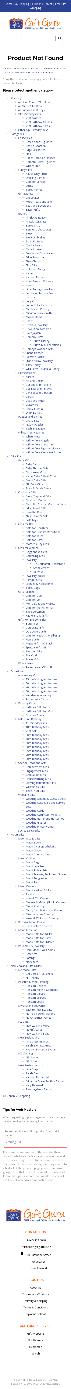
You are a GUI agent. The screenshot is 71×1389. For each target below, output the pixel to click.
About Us (35, 1287)
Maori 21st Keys (36, 906)
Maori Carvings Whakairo (41, 846)
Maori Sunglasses (36, 878)
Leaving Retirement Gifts (41, 783)
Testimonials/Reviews (35, 1294)
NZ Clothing (25, 1053)
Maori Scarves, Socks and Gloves (46, 874)
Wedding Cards (35, 810)
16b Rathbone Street (38, 1255)
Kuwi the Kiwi (34, 512)
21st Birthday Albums (39, 122)
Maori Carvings (27, 886)
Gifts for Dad (34, 595)
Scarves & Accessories (39, 584)
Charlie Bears (34, 245)
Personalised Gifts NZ (39, 667)
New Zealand (35, 1268)
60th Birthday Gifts (37, 747)
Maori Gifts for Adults (39, 934)
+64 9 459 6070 (36, 1240)
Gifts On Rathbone (37, 1379)
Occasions (17, 671)
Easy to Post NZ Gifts (39, 1009)
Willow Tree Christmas (39, 444)
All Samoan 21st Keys (31, 110)
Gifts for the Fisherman (40, 607)
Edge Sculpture (35, 257)
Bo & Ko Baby (34, 241)
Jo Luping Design (36, 269)
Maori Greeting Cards (39, 854)
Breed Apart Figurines (39, 142)
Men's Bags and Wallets (40, 603)
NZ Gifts (23, 1021)
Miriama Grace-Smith (39, 313)
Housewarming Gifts (38, 779)
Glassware (32, 404)
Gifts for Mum (34, 536)
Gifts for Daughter (37, 528)
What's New (25, 663)
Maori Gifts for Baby (38, 938)
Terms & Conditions (35, 1307)
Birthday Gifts (26, 703)
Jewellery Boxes (35, 576)
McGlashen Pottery (37, 309)
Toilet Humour (35, 189)
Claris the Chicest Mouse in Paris (46, 504)
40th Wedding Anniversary (42, 687)
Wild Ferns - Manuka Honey (42, 369)
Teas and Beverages (38, 205)
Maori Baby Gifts (36, 480)
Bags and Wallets (36, 552)
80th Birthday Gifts (37, 759)
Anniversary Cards (37, 699)
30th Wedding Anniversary (42, 683)
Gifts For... (35, 68)
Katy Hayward (34, 1085)
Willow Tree (33, 166)
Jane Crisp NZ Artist (38, 1041)
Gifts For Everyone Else (32, 619)
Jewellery (31, 560)
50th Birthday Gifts (37, 743)
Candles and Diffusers (39, 392)
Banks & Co (33, 225)
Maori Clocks (34, 850)
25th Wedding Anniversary (42, 679)
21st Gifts (31, 731)
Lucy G (30, 301)
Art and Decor (34, 381)
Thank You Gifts (35, 790)
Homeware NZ (27, 373)
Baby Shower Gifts (37, 468)
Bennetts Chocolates (38, 229)
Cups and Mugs (35, 400)
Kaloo (29, 273)
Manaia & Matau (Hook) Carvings (46, 902)
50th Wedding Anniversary (42, 691)
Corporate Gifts (35, 627)
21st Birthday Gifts (29, 114)
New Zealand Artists (30, 1065)
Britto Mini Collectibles (47, 345)
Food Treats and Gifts (39, 201)
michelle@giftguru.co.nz (36, 1247)
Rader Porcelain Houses (40, 158)
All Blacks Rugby (36, 217)
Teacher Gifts (34, 651)
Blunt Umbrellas (35, 237)
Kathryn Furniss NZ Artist (41, 1049)
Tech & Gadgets (36, 428)
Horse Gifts (33, 639)
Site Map (53, 1379)
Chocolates (33, 197)
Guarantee (35, 1347)
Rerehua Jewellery (37, 325)
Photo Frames (34, 408)
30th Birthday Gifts (37, 735)
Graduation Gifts (36, 775)
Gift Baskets (25, 193)
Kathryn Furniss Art (37, 1077)
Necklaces (32, 962)
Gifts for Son (33, 599)
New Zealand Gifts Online (26, 966)
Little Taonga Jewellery (40, 289)
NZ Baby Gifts (34, 484)
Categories (17, 134)
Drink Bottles (34, 412)
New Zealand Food (37, 1025)
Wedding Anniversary (38, 695)
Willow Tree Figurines (31, 432)
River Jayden (33, 333)
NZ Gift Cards (34, 1029)
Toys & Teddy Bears (38, 488)
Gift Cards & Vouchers (39, 974)
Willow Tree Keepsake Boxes (43, 452)
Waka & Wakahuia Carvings (42, 918)
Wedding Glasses (36, 822)
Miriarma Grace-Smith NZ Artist (45, 1081)
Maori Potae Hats (37, 870)
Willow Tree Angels (37, 440)
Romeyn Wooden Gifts (40, 349)
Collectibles (25, 138)
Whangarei (35, 1261)
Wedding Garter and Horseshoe (45, 818)
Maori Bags (33, 862)
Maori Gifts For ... (28, 930)
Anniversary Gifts (28, 675)
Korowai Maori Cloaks (31, 922)
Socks (29, 185)
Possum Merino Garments (42, 990)
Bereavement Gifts (37, 767)
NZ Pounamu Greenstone (49, 564)
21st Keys (17, 98)
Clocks (30, 396)
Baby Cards (33, 464)
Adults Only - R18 (36, 174)
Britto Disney (41, 341)
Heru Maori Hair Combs (40, 950)
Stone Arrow (41, 568)
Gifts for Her (25, 524)
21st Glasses (33, 118)
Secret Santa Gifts (29, 830)
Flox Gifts (31, 265)
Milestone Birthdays (30, 719)
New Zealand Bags (37, 1033)
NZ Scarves (33, 1057)
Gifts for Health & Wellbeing (43, 635)
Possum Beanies (36, 986)
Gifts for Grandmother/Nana (43, 532)
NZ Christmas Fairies (38, 1017)
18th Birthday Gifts (37, 727)
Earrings (31, 958)
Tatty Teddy (33, 365)
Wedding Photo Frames (40, 826)
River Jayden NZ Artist (39, 1089)
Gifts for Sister (34, 540)
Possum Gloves (35, 994)
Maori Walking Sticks (38, 890)
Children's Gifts (51, 68)
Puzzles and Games (30, 416)
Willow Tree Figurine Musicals (44, 448)
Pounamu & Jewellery (31, 946)
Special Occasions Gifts (32, 763)
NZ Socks (31, 1061)
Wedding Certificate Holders (43, 814)
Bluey (29, 233)
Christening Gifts (36, 472)
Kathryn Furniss (35, 277)
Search (35, 1353)
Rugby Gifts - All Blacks (40, 643)
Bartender (32, 623)
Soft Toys (32, 520)
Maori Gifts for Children (40, 942)
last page (37, 1156)
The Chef (31, 655)
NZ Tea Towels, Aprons (40, 1013)
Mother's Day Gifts (37, 544)
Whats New (33, 436)
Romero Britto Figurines (40, 162)
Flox (28, 154)
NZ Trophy (32, 978)
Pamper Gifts (34, 580)
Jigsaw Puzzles (35, 424)
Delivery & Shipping (35, 1301)
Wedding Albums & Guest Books (46, 798)
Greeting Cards (35, 715)
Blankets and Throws (39, 388)
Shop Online (20, 68)
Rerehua (38, 572)
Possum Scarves (36, 997)
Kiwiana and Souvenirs (32, 1005)
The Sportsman (35, 611)
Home (8, 68)
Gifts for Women (28, 548)
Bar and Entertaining (38, 384)
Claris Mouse (34, 249)
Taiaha (30, 894)
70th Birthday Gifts (37, 755)
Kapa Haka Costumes (39, 926)
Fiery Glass (32, 261)
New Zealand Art (28, 1037)
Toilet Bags (33, 587)
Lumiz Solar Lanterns (39, 305)
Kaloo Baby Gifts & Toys (41, 476)
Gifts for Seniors (36, 181)
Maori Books (34, 842)
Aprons (30, 377)
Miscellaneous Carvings (40, 914)
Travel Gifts (33, 659)
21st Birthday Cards (38, 126)
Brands (22, 213)
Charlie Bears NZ (36, 146)
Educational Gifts (36, 508)
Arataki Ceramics (36, 221)
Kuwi (29, 285)
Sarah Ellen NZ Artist (38, 1045)
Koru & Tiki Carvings (38, 898)
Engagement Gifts (37, 771)
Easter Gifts (33, 209)
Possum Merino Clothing (33, 982)
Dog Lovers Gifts (36, 631)
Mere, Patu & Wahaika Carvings (45, 910)
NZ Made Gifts (27, 970)
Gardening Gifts (35, 556)
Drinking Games (35, 178)
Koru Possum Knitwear (40, 281)
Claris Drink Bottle (43, 72)
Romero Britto (35, 337)
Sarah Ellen (32, 1073)
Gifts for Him (26, 591)
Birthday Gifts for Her (39, 707)
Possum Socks (35, 1001)
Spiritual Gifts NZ (36, 647)
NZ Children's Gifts (37, 516)
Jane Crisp (32, 1069)
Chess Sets (32, 420)
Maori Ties (32, 882)
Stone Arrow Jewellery (39, 361)
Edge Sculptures (35, 150)
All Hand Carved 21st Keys (34, 102)
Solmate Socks (35, 357)
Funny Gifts (25, 170)
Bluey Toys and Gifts (38, 496)
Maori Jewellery (35, 866)
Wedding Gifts (26, 794)
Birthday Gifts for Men (39, 711)
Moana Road (34, 317)
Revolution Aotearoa (38, 329)
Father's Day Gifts (37, 615)
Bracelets (31, 954)
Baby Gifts (24, 460)
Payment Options (35, 1314)
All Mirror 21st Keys (30, 106)
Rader (29, 321)
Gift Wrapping (35, 1333)
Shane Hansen (34, 353)
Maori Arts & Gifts (29, 838)
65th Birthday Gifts (37, 751)
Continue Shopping (18, 1096)
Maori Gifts (17, 834)
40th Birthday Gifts (37, 739)
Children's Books (36, 500)
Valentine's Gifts (35, 787)
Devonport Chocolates (40, 253)
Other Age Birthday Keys (33, 130)
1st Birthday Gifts (36, 723)
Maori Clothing (27, 858)
